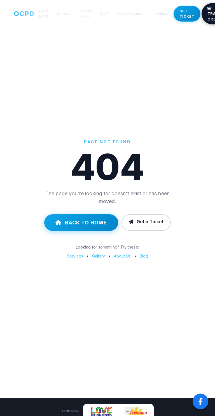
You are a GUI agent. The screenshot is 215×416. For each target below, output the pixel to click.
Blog (144, 256)
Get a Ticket (146, 221)
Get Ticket (187, 14)
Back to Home (81, 223)
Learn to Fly (86, 14)
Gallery (162, 14)
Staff (104, 14)
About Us (122, 256)
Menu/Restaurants (132, 14)
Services (65, 14)
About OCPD (43, 14)
